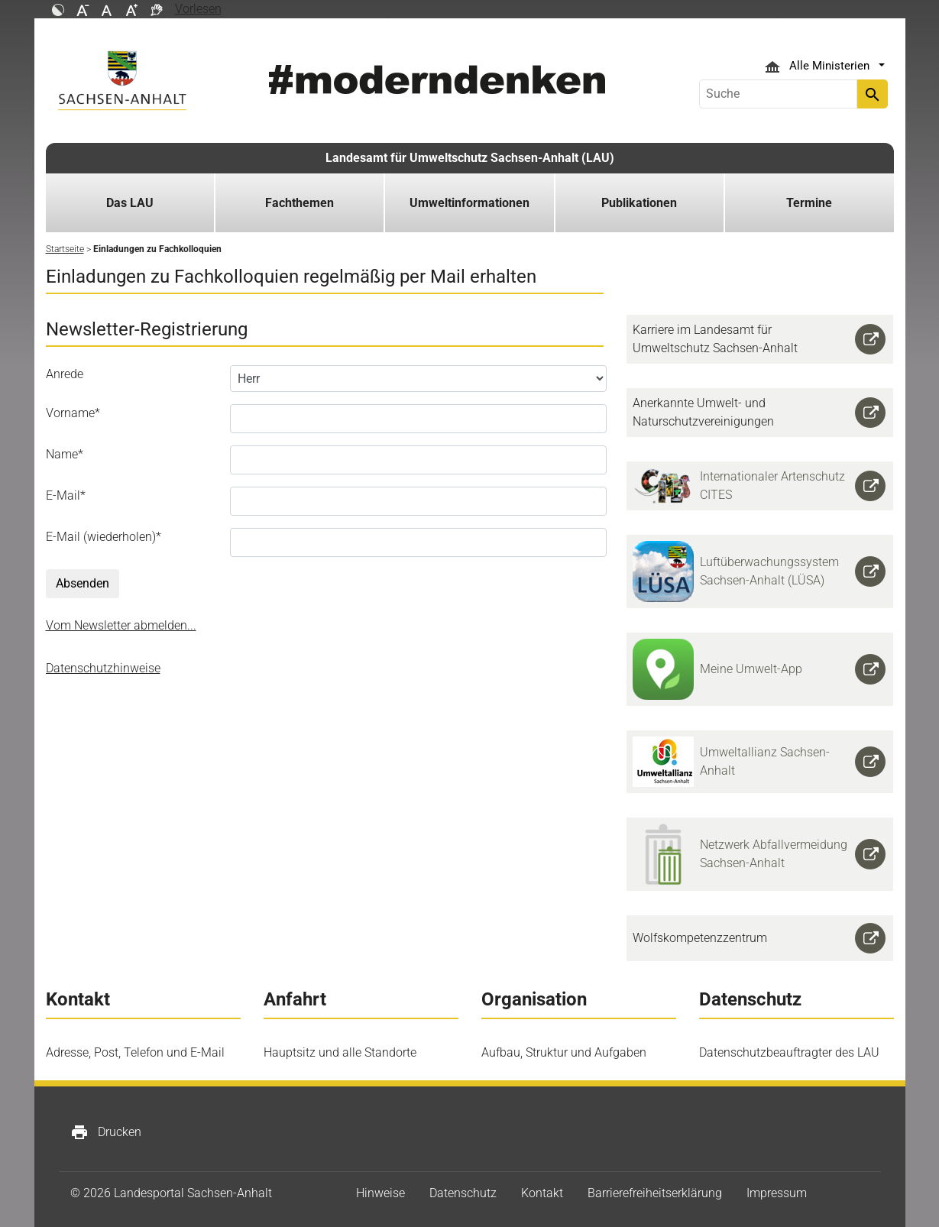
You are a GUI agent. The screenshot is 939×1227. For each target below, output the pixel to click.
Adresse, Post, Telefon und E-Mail (135, 1052)
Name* (64, 454)
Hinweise (380, 1193)
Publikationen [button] (639, 203)
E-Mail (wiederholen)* (103, 536)
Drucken (105, 1132)
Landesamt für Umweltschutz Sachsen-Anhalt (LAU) (469, 158)
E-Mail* (66, 495)
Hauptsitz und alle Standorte (340, 1052)
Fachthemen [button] (299, 203)
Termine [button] (809, 203)
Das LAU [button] (130, 203)
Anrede (64, 374)
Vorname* (73, 413)
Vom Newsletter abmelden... (121, 625)
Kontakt (542, 1193)
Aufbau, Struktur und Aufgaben (563, 1052)
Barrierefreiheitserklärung (655, 1193)
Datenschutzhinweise (103, 668)
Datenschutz (463, 1193)
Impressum (776, 1193)
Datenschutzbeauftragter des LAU (789, 1052)
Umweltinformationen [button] (469, 203)
